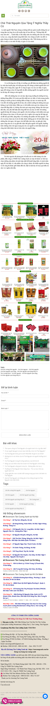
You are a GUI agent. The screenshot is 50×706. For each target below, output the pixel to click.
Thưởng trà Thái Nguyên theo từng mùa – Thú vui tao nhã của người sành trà (23, 470)
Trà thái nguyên (9, 156)
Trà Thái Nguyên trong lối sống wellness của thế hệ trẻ (21, 461)
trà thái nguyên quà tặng (29, 373)
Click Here (32, 628)
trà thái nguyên (16, 373)
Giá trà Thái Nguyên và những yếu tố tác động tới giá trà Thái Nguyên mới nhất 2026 (23, 479)
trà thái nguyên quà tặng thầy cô (10, 375)
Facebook (5, 684)
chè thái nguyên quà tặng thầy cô (27, 371)
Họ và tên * (5, 393)
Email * (3, 401)
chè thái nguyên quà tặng (8, 371)
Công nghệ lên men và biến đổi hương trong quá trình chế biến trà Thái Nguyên (24, 474)
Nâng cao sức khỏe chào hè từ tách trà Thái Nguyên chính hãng (24, 464)
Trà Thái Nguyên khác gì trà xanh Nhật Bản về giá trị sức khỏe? (23, 454)
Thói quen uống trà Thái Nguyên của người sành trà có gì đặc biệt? (24, 448)
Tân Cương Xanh (6, 373)
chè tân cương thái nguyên (9, 369)
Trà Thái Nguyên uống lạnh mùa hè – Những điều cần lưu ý (22, 466)
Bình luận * (5, 408)
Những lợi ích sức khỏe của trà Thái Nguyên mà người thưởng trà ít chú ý (24, 457)
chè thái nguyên (40, 116)
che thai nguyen (23, 369)
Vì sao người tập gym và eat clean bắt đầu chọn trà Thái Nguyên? (24, 451)
